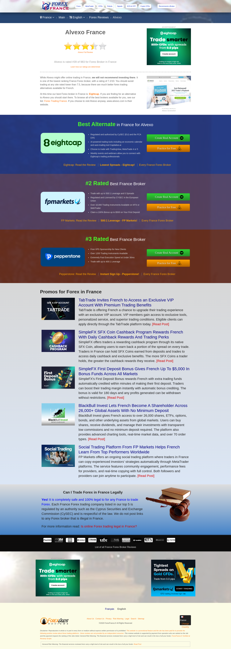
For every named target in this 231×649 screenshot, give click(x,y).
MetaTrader (89, 6)
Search (133, 619)
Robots (109, 6)
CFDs (100, 6)
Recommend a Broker (167, 6)
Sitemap (141, 619)
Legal (127, 619)
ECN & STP (131, 6)
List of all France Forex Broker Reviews (115, 547)
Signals (119, 6)
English (77, 17)
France (47, 17)
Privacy (108, 619)
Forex (78, 6)
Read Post (137, 644)
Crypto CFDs (145, 6)
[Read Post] (160, 324)
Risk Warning (118, 619)
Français (109, 609)
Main (62, 17)
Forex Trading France (55, 101)
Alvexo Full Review (85, 52)
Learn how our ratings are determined (85, 67)
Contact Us (99, 619)
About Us (90, 619)
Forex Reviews (99, 17)
